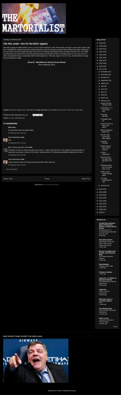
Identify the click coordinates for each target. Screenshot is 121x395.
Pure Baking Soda (105, 308)
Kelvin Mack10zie (14, 137)
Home (47, 179)
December (104, 72)
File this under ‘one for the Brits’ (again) (105, 136)
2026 (101, 43)
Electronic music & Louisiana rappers (105, 300)
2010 (101, 206)
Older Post (86, 179)
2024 (101, 49)
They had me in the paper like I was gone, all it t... (106, 159)
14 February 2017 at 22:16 (17, 133)
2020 (101, 60)
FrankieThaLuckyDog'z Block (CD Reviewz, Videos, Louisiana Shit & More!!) (107, 225)
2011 (101, 204)
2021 (101, 57)
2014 (101, 195)
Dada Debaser (104, 264)
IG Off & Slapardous (105, 153)
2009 (101, 209)
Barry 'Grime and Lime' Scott (18, 147)
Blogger (73, 390)
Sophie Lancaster (33, 47)
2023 (101, 52)
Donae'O (14, 110)
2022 (101, 55)
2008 (101, 212)
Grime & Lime (104, 318)
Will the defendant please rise (106, 131)
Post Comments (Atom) (51, 184)
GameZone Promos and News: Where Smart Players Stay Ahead (106, 243)
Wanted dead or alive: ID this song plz (106, 147)
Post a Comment (11, 169)
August (103, 83)
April (102, 95)
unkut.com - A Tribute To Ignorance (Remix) (107, 279)
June (102, 89)
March (103, 98)
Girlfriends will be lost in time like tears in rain (106, 167)
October (104, 77)
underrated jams (19, 118)
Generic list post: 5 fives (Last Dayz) (107, 125)
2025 (101, 46)
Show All (115, 326)
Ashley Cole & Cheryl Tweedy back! (106, 173)
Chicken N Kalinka (105, 272)
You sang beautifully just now (106, 180)
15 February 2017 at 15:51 (17, 165)
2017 (101, 69)
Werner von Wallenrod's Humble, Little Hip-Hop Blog (107, 252)
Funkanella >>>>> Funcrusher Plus (107, 109)
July (102, 86)
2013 (101, 198)
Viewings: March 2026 (106, 266)
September (104, 80)
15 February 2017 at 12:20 (17, 143)
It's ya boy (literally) (104, 115)
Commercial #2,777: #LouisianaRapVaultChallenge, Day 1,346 (107, 232)
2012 (101, 201)
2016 (101, 189)
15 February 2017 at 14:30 (17, 155)
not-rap (11, 118)
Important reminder (104, 142)
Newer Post (8, 179)
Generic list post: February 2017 (106, 104)
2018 (101, 66)
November (104, 74)
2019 (101, 63)
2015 (101, 192)
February (104, 101)
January (104, 185)
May (102, 92)
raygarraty (102, 289)
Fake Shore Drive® (105, 240)
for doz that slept (65, 56)
